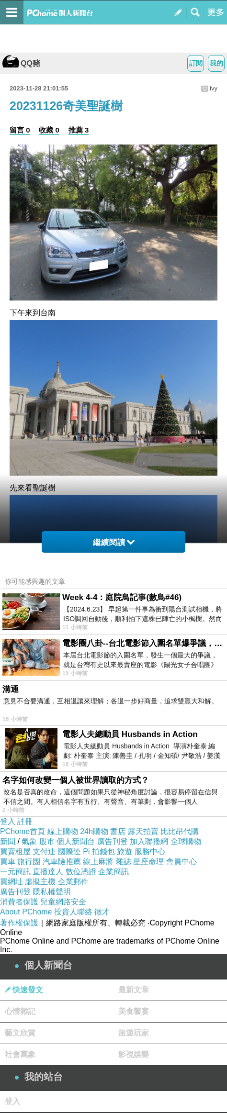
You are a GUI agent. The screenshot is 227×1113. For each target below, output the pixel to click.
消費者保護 (19, 902)
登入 (7, 821)
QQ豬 (21, 63)
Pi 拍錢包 (99, 851)
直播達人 (48, 872)
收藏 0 (49, 130)
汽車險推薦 (62, 861)
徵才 (102, 912)
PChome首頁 (22, 831)
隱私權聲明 (52, 892)
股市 (47, 841)
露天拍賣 (143, 831)
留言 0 (20, 130)
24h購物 (94, 831)
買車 (7, 861)
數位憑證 (81, 872)
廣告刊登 (112, 841)
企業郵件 (73, 882)
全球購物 (185, 841)
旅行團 (28, 861)
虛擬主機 (40, 882)
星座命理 (148, 861)
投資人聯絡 (73, 912)
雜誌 (123, 861)
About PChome (26, 912)
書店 (117, 831)
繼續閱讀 (114, 542)
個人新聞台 (76, 841)
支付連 (44, 851)
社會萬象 (20, 1054)
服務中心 (150, 851)
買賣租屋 (15, 851)
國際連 (69, 851)
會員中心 (181, 861)
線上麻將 (98, 861)
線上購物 (62, 831)
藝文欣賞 (20, 1033)
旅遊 (124, 851)
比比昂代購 (179, 831)
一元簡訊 (15, 872)
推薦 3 (78, 130)
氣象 (29, 841)
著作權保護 (19, 923)
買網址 (11, 882)
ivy (213, 88)
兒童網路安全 (63, 902)
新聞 (7, 841)
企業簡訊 (113, 872)
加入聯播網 (149, 841)
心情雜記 (20, 1011)
